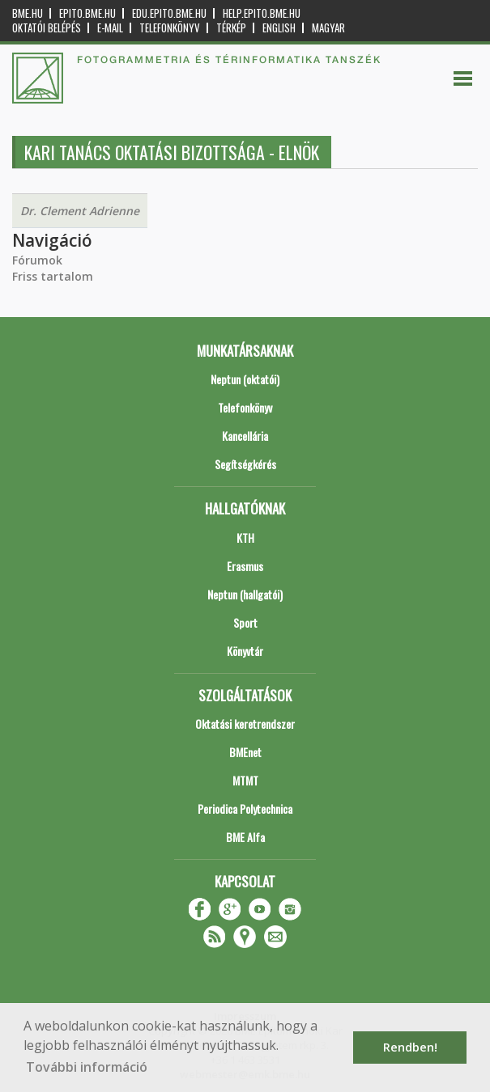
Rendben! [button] (410, 1047)
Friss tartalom (52, 276)
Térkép (231, 28)
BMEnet (245, 751)
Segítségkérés (245, 463)
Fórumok (37, 260)
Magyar (328, 28)
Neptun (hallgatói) (245, 594)
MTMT (245, 780)
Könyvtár (245, 650)
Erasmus (245, 565)
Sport (245, 622)
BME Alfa (245, 836)
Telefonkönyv (169, 28)
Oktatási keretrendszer (245, 723)
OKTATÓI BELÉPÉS (46, 28)
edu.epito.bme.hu (169, 13)
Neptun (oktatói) (245, 378)
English (279, 28)
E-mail (110, 28)
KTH (245, 537)
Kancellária (245, 435)
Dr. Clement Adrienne (79, 210)
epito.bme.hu (87, 13)
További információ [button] (86, 1067)
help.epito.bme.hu (261, 13)
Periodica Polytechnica (245, 808)
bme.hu (27, 13)
